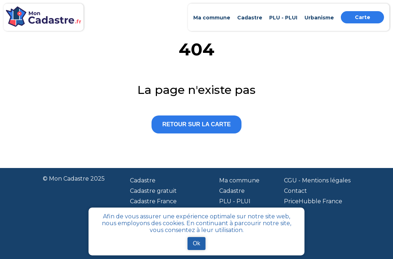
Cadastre (142, 180)
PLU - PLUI (234, 201)
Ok (196, 243)
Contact (295, 190)
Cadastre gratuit (153, 190)
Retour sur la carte (196, 124)
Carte (362, 17)
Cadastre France (153, 201)
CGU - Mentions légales (317, 180)
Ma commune (239, 180)
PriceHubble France (313, 201)
